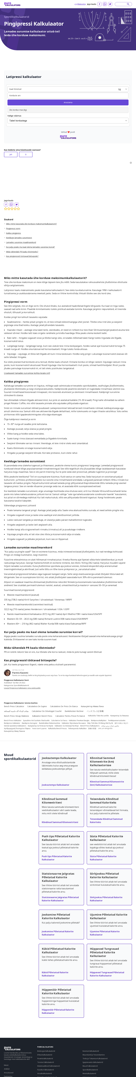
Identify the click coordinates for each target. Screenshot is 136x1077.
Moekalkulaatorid (89, 1073)
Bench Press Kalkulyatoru (90, 726)
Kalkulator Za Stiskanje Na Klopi (67, 726)
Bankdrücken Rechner (74, 711)
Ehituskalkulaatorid (44, 1055)
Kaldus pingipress (13, 233)
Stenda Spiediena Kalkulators (15, 726)
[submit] (128, 4)
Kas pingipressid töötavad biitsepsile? (22, 256)
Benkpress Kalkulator (12, 723)
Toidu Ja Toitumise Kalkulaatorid (95, 1058)
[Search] (122, 4)
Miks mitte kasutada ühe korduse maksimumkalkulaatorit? (31, 224)
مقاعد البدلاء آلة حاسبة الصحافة (16, 711)
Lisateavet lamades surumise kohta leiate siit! (27, 373)
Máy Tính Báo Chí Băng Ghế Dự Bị (100, 723)
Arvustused (8, 1073)
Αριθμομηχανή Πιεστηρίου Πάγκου (17, 728)
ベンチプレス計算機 (95, 711)
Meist (6, 1065)
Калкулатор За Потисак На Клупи (40, 726)
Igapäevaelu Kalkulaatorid (93, 1062)
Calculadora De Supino (37, 706)
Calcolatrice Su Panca (59, 720)
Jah (10, 154)
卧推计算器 (92, 728)
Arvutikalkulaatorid (44, 1073)
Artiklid (6, 1069)
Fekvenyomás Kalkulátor (77, 728)
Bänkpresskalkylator (99, 720)
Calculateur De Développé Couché (47, 711)
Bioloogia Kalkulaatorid (46, 1051)
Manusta (80, 4)
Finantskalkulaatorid (45, 1058)
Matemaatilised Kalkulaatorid (48, 1066)
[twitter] (110, 4)
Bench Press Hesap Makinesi (16, 716)
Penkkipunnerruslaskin (116, 720)
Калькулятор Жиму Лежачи (14, 731)
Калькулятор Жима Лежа (92, 706)
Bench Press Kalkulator (12, 720)
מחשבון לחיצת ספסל (39, 728)
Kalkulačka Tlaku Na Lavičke (98, 716)
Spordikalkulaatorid (16, 17)
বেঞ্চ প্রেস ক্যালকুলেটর (105, 728)
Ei (26, 154)
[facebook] (100, 4)
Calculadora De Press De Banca (64, 706)
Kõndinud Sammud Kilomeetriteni (60, 822)
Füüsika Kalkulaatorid (45, 1070)
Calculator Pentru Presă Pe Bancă (70, 716)
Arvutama (68, 102)
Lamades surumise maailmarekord (21, 242)
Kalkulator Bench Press (42, 716)
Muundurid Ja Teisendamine (94, 1055)
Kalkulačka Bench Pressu (57, 728)
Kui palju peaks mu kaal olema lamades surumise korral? (30, 247)
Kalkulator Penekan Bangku (79, 720)
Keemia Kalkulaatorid (91, 1051)
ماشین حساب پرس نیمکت (110, 726)
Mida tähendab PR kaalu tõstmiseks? (22, 251)
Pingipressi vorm (13, 228)
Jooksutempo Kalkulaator (55, 784)
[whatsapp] (105, 4)
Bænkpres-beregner (29, 723)
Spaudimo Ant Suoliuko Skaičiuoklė (36, 720)
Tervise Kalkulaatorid (45, 1062)
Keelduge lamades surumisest (19, 237)
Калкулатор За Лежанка (119, 716)
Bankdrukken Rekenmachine (49, 723)
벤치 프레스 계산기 (121, 723)
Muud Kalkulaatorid (90, 1066)
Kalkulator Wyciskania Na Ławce (74, 723)
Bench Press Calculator (14, 706)
